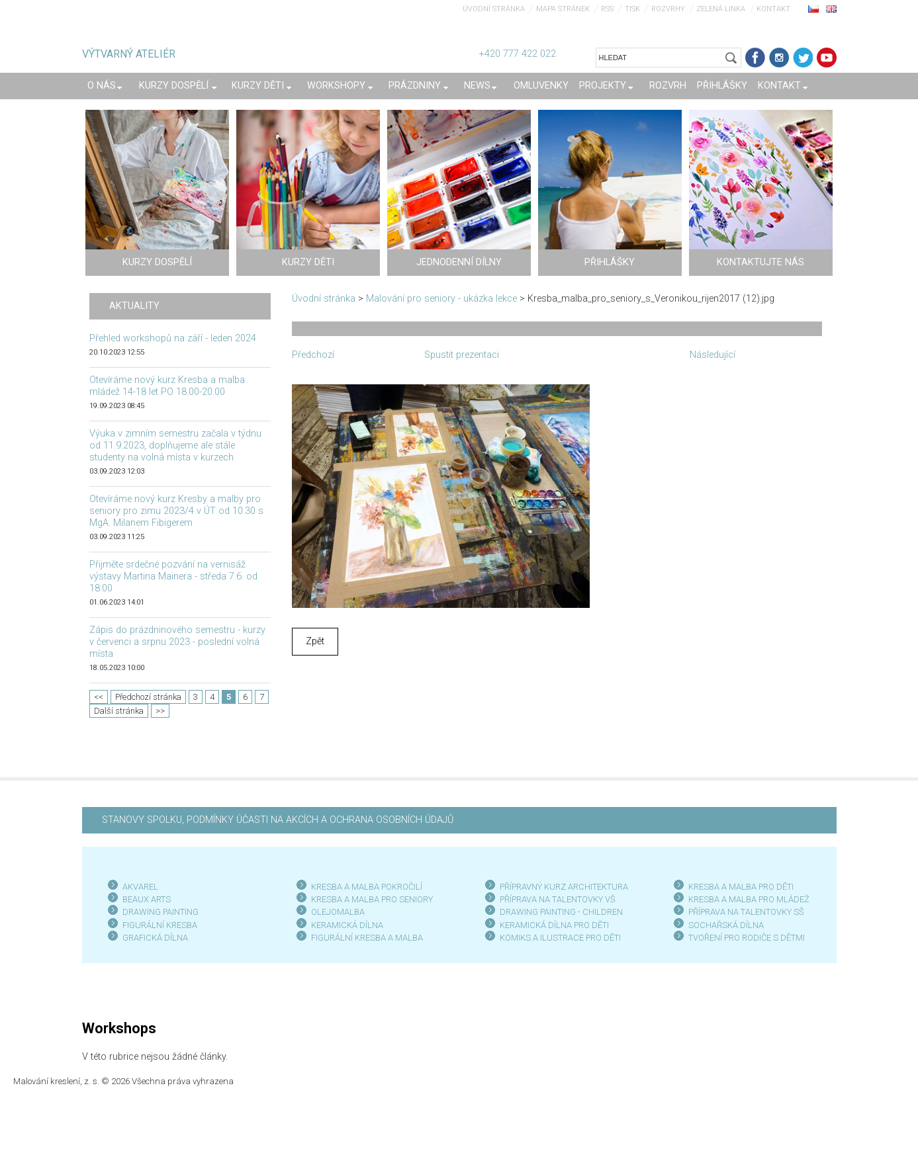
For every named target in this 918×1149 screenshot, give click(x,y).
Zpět (315, 641)
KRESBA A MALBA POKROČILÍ (366, 887)
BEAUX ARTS (146, 899)
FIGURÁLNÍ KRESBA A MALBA (367, 938)
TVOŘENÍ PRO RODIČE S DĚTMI (746, 938)
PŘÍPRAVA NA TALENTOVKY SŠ (746, 912)
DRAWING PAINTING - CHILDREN (561, 912)
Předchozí (313, 355)
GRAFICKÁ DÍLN (152, 938)
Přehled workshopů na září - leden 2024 (172, 338)
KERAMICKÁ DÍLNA (347, 925)
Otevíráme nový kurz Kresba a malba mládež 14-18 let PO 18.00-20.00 (167, 386)
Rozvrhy (668, 9)
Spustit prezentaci (461, 355)
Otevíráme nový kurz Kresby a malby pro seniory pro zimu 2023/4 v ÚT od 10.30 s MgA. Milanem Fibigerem (176, 511)
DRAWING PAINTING (160, 912)
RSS (607, 9)
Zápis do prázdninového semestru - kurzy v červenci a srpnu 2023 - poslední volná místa (177, 642)
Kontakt (773, 9)
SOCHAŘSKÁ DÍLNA (726, 925)
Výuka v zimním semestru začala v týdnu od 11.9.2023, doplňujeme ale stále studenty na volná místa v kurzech (175, 445)
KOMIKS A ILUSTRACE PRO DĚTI (560, 938)
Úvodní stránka (494, 9)
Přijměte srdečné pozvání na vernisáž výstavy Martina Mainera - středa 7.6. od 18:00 (173, 576)
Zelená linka (720, 9)
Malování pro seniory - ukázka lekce (441, 298)
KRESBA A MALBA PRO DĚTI (741, 887)
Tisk (632, 9)
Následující (712, 355)
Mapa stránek (563, 9)
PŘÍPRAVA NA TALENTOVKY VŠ (558, 899)
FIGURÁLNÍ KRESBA (159, 925)
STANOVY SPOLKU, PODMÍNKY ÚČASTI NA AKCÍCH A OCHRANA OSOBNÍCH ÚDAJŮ (277, 820)
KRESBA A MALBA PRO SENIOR (369, 899)
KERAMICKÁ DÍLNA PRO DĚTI (554, 925)
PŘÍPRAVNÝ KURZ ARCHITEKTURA (564, 887)
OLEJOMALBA (338, 912)
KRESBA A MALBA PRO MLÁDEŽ (748, 899)
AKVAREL (140, 887)
